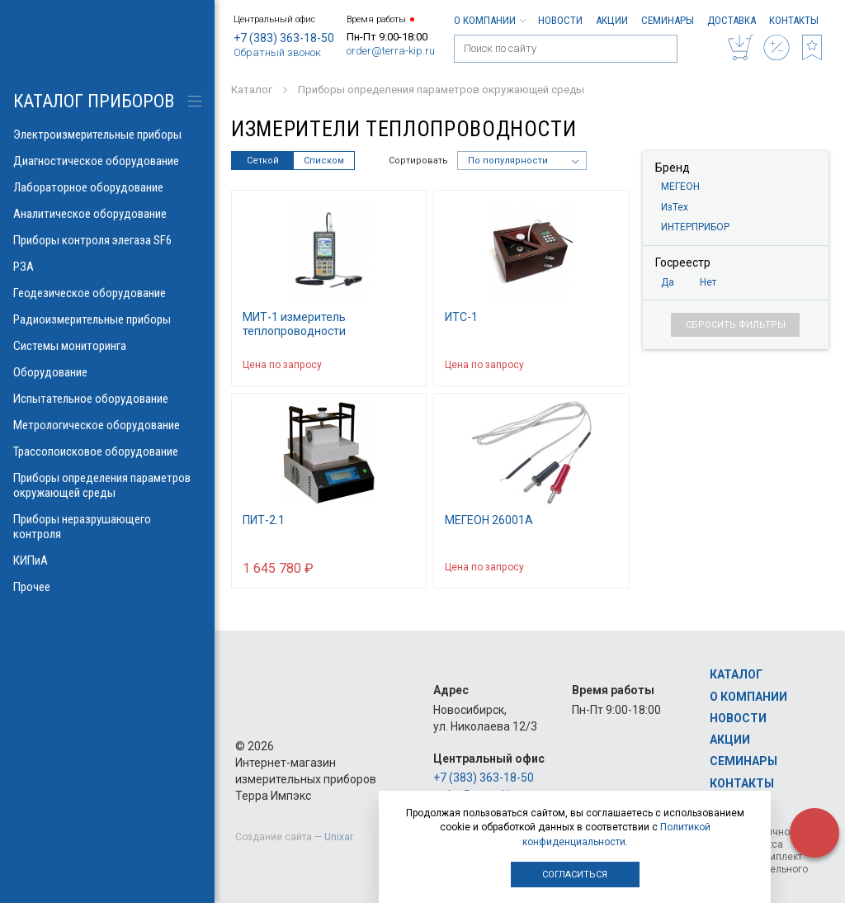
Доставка (731, 20)
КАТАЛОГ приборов (93, 101)
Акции (612, 20)
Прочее (107, 586)
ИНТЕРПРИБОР (695, 227)
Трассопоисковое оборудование (107, 451)
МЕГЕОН (680, 186)
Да (667, 282)
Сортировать (418, 160)
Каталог (736, 674)
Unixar (338, 837)
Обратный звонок (277, 52)
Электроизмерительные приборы (107, 134)
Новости (560, 20)
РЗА (107, 266)
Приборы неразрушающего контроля (107, 526)
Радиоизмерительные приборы (107, 319)
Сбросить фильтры (736, 324)
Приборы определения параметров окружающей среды (107, 485)
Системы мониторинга (107, 345)
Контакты (794, 20)
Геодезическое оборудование (107, 293)
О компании (489, 20)
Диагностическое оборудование (107, 161)
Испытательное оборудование (107, 398)
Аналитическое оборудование (107, 213)
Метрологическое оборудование (107, 425)
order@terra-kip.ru (391, 51)
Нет (708, 282)
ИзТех (674, 207)
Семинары (667, 20)
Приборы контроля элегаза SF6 (107, 240)
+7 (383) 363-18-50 (284, 38)
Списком (324, 160)
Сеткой (263, 160)
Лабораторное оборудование (107, 187)
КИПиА (107, 560)
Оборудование (107, 372)
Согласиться (574, 874)
